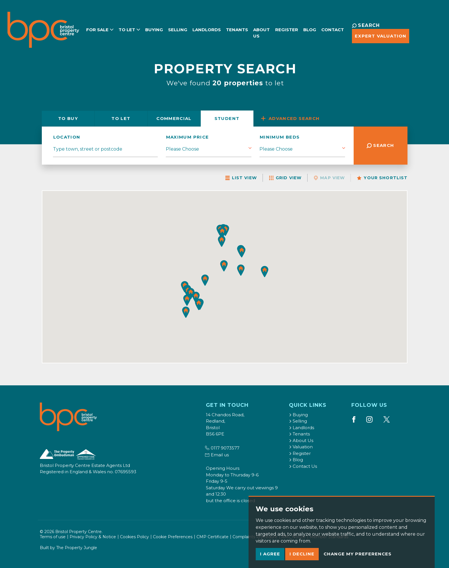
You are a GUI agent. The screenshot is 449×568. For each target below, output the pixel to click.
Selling (174, 28)
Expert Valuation (379, 36)
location (66, 137)
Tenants (234, 28)
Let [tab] (120, 118)
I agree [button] (270, 554)
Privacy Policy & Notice (93, 536)
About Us (258, 32)
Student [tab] (227, 118)
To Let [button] (126, 28)
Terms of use (53, 536)
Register (287, 28)
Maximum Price (187, 137)
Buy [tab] (68, 118)
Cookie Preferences (172, 536)
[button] (198, 304)
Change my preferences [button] (357, 554)
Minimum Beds (280, 137)
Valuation (301, 446)
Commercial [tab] (174, 118)
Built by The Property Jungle (68, 547)
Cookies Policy (134, 536)
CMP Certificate (212, 536)
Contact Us (303, 466)
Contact (333, 28)
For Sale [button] (97, 28)
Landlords (204, 28)
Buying (151, 28)
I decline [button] (302, 554)
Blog (310, 28)
